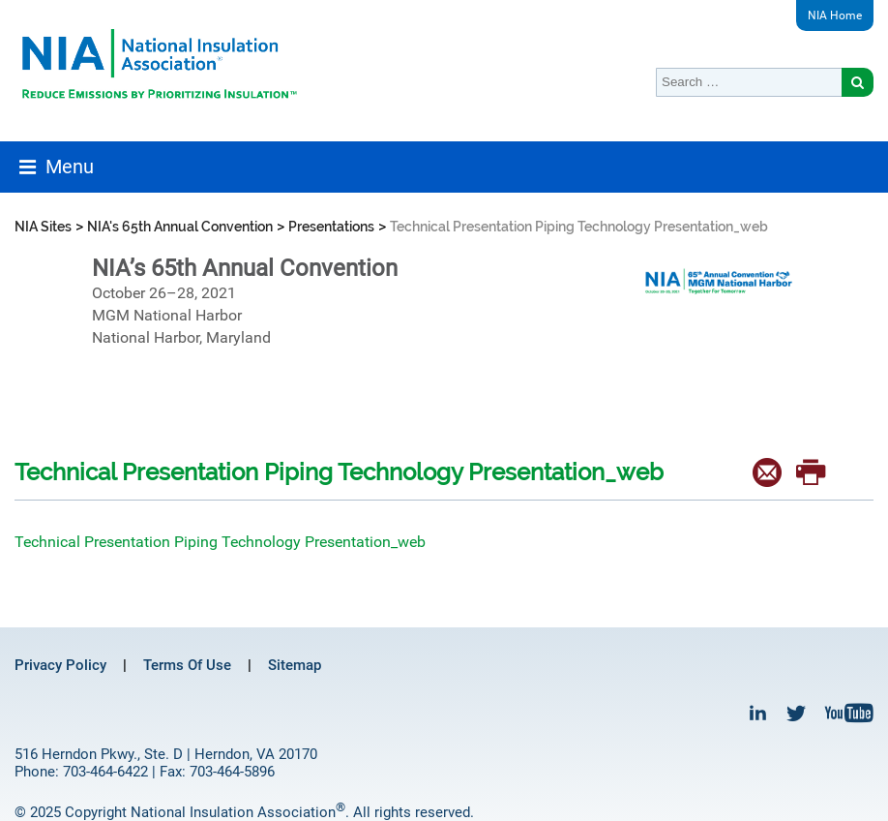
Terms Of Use (187, 665)
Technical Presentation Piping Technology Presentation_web (220, 541)
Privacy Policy (60, 665)
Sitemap (294, 665)
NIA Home (835, 15)
